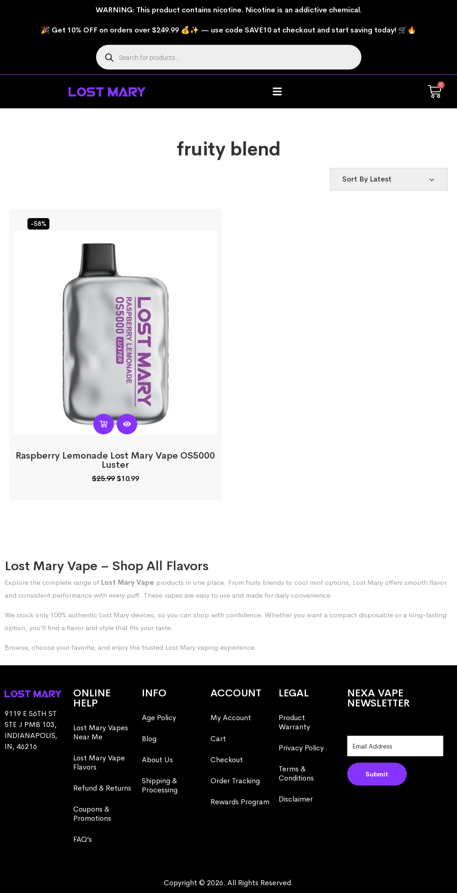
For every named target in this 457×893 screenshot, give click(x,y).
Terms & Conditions (296, 773)
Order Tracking (235, 781)
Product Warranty (294, 722)
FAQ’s (82, 839)
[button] (277, 91)
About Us (157, 760)
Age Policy (159, 717)
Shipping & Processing (159, 785)
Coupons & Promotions (92, 813)
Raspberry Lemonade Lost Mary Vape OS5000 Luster (115, 460)
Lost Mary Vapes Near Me (100, 732)
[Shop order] (389, 179)
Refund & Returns (102, 788)
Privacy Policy (301, 748)
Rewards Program (239, 802)
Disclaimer (296, 799)
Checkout (226, 760)
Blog (149, 738)
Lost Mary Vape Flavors (99, 762)
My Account (230, 717)
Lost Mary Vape (127, 582)
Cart (218, 738)
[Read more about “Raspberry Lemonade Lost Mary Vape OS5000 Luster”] (103, 424)
